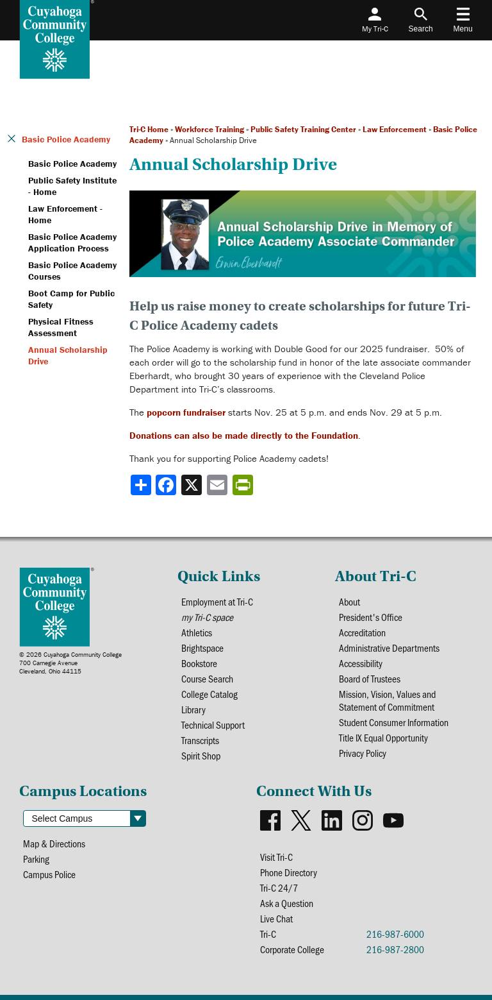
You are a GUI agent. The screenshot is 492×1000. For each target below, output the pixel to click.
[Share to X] (193, 485)
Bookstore (199, 663)
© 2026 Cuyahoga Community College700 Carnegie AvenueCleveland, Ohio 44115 (70, 662)
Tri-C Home (148, 129)
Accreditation (362, 632)
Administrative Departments (389, 647)
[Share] (140, 485)
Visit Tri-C (276, 857)
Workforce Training (209, 129)
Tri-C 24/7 (279, 887)
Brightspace (202, 647)
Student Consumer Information (393, 722)
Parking (36, 858)
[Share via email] (218, 485)
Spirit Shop (200, 755)
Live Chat (276, 918)
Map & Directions (54, 843)
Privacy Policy (362, 753)
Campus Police (49, 874)
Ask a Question (286, 903)
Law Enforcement (395, 129)
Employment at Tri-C (217, 601)
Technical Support (213, 724)
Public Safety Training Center (303, 129)
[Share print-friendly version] (244, 485)
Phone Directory (288, 872)
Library (193, 709)
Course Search (207, 678)
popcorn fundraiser (186, 412)
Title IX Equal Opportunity (383, 737)
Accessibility (360, 663)
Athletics (196, 632)
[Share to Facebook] (167, 485)
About (349, 601)
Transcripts (200, 740)
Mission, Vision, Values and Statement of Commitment (387, 700)
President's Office (370, 617)
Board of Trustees (369, 678)
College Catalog (209, 694)
